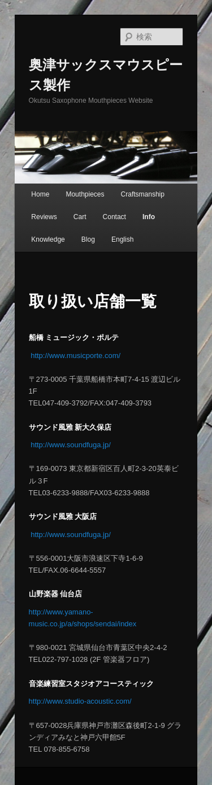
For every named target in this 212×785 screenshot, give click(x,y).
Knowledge (47, 239)
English (122, 239)
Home (40, 194)
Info (148, 217)
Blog (88, 239)
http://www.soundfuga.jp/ (70, 445)
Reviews (44, 217)
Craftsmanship (143, 194)
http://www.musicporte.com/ (75, 355)
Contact (114, 217)
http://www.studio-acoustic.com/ (80, 701)
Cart (79, 217)
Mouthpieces (85, 194)
